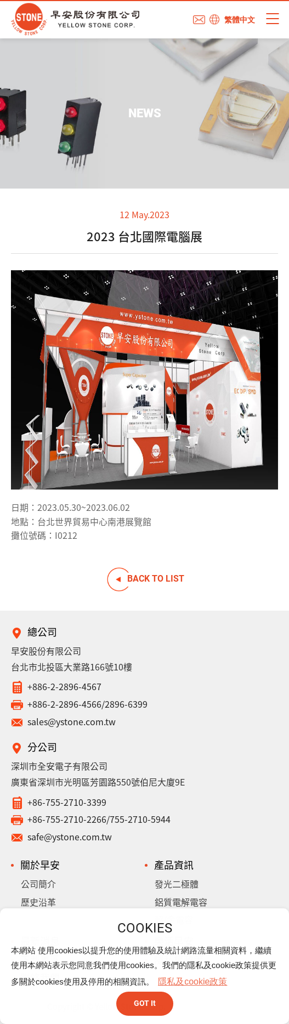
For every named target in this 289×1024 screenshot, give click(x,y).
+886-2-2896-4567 (64, 686)
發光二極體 (177, 883)
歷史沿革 (38, 901)
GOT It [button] (145, 1003)
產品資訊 (174, 864)
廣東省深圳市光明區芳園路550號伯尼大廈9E (98, 781)
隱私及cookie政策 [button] (192, 981)
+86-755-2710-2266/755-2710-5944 (99, 819)
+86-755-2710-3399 (66, 802)
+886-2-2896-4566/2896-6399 (87, 703)
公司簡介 (38, 883)
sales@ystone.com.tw (71, 721)
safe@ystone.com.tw (69, 836)
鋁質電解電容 (181, 901)
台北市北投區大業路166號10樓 (71, 666)
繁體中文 (239, 19)
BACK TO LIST (155, 578)
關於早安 (40, 864)
